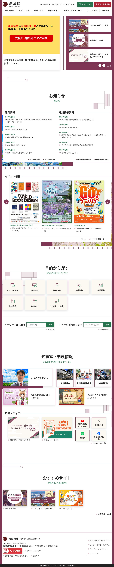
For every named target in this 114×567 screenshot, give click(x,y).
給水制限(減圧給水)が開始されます (20, 137)
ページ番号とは (105, 329)
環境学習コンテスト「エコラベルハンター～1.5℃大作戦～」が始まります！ (84, 136)
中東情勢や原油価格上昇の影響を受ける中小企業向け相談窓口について (30, 62)
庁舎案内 (36, 556)
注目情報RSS (50, 159)
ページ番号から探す (71, 324)
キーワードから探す (15, 324)
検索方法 (51, 329)
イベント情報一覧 (97, 239)
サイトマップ (95, 553)
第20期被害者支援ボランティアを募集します (78, 120)
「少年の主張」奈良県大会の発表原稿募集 (77, 145)
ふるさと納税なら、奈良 (99, 25)
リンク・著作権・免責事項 (100, 545)
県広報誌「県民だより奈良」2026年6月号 (99, 55)
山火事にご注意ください (16, 145)
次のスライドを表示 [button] (103, 65)
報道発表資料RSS (102, 159)
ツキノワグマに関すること (17, 130)
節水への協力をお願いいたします (19, 153)
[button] (45, 4)
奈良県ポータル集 (96, 40)
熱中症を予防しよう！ (69, 153)
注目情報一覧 (35, 159)
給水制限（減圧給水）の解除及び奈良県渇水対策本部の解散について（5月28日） (29, 121)
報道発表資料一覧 (84, 159)
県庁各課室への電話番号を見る (16, 556)
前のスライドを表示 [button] (99, 65)
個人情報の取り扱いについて (100, 540)
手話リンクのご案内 (34, 551)
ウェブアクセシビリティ (99, 549)
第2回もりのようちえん (70, 127)
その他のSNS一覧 (99, 443)
